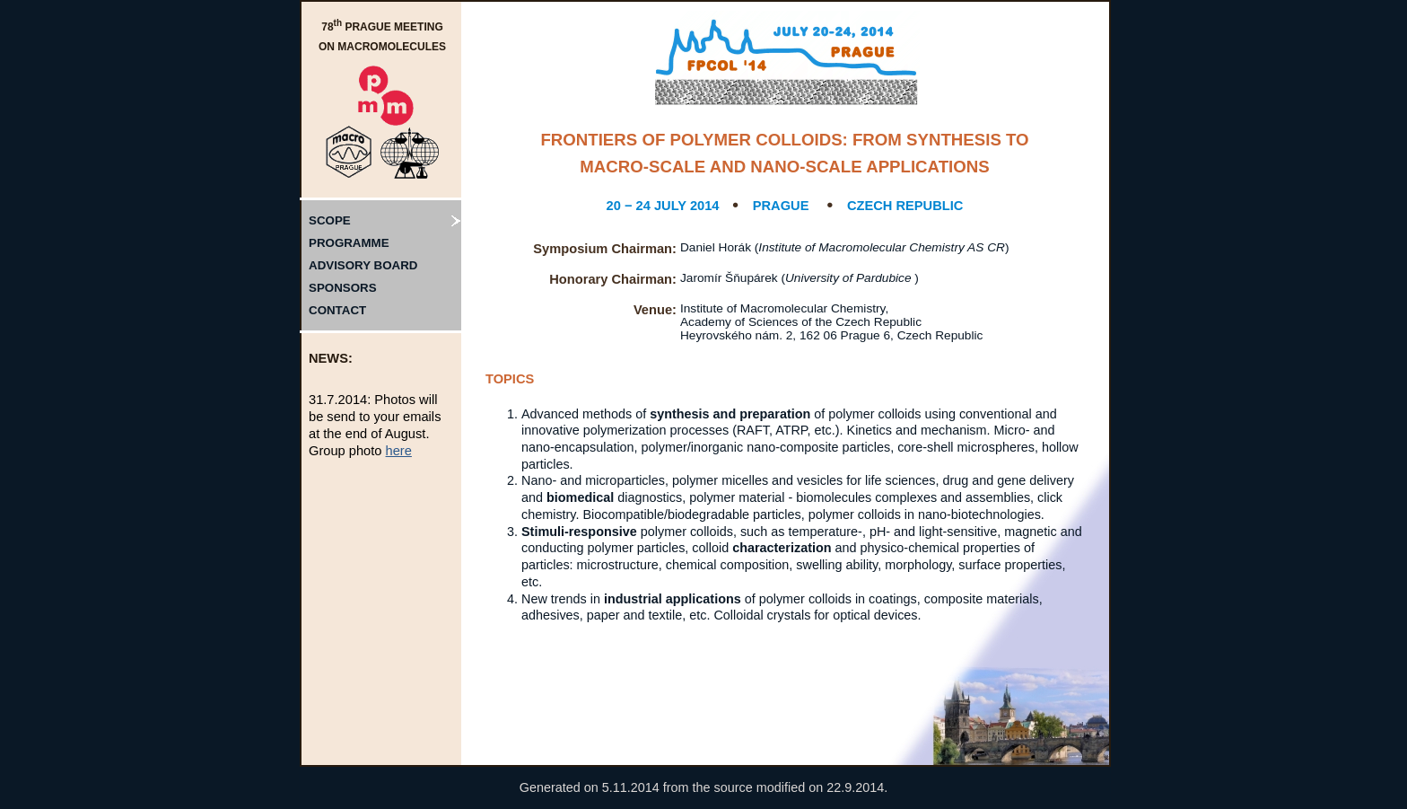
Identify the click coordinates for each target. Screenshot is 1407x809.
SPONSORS (343, 288)
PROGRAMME (349, 243)
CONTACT (337, 310)
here (399, 451)
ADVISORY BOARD (363, 265)
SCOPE (330, 220)
